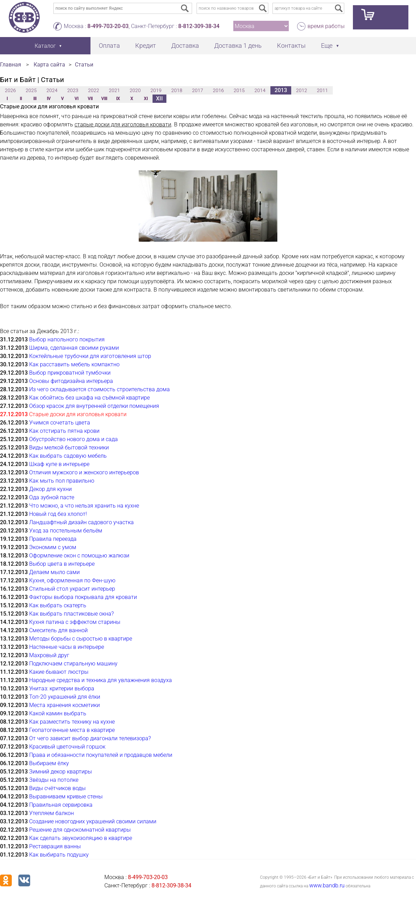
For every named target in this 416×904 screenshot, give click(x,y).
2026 (10, 90)
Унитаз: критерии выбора (61, 688)
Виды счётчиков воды (57, 788)
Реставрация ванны (55, 846)
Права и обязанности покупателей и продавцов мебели (100, 755)
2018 (176, 90)
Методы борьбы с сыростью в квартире (80, 638)
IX (118, 98)
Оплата (109, 45)
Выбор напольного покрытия (67, 339)
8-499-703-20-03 (108, 26)
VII (90, 98)
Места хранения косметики (64, 705)
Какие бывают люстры (58, 672)
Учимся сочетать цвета (59, 422)
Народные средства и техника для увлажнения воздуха (100, 680)
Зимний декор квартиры (60, 771)
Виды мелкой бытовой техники (69, 447)
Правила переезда (53, 539)
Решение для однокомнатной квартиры (80, 829)
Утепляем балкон (51, 813)
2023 (72, 90)
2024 (52, 90)
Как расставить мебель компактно (74, 364)
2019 (156, 90)
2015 (239, 90)
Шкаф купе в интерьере (59, 464)
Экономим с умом (52, 547)
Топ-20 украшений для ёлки (64, 696)
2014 (260, 90)
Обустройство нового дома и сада (73, 439)
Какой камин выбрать (57, 713)
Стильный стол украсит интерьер (72, 588)
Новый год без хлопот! (58, 514)
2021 (114, 90)
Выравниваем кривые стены (66, 796)
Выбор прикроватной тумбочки (70, 372)
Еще (326, 45)
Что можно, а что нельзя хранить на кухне (84, 505)
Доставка (185, 45)
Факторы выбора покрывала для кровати (83, 597)
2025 (31, 90)
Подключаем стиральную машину (73, 663)
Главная (10, 64)
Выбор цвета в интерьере (62, 564)
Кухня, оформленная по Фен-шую (72, 580)
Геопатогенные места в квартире (72, 730)
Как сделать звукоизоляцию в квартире (80, 838)
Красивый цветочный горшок (67, 746)
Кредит (145, 45)
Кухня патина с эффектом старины (74, 622)
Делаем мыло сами (54, 572)
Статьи (84, 64)
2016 (218, 90)
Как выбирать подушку (59, 854)
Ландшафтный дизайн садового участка (81, 522)
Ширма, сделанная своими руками (74, 347)
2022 (93, 90)
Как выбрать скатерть (57, 605)
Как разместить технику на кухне (72, 721)
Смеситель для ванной (58, 630)
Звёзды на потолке (53, 780)
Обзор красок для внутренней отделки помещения (94, 406)
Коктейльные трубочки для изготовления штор (90, 356)
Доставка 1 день (238, 45)
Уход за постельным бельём (65, 530)
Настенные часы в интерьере (66, 647)
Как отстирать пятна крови (64, 431)
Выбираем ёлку (49, 763)
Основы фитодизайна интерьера (71, 381)
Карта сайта (49, 64)
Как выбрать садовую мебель (68, 456)
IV (49, 98)
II (21, 98)
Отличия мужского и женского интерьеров (84, 472)
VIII (104, 98)
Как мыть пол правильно (61, 480)
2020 (135, 90)
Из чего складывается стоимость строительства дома (99, 389)
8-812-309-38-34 (198, 26)
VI (76, 98)
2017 (197, 90)
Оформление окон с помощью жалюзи (79, 555)
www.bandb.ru (327, 885)
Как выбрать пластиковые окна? (71, 613)
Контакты (291, 45)
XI (146, 98)
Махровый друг (49, 655)
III (34, 98)
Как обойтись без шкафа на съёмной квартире (89, 397)
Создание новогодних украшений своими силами (92, 821)
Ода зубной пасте (51, 497)
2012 (301, 90)
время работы (326, 26)
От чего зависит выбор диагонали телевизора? (90, 738)
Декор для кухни (50, 489)
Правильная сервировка (61, 805)
